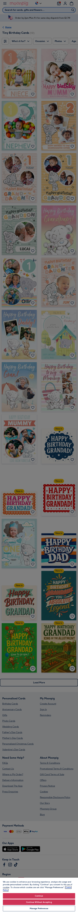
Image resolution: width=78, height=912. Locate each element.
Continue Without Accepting (39, 902)
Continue (39, 896)
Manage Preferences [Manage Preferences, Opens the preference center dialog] (39, 908)
